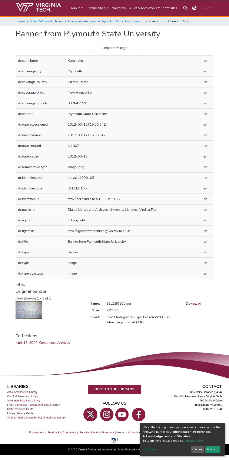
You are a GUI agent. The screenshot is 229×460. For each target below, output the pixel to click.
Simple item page (114, 48)
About (75, 8)
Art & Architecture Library (22, 392)
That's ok (212, 449)
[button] (194, 8)
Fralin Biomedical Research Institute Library (33, 404)
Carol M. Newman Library (22, 396)
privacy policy (194, 441)
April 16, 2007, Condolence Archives (123, 21)
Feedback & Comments (61, 432)
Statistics (170, 8)
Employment (36, 432)
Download (193, 303)
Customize (149, 449)
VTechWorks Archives (46, 21)
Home (20, 21)
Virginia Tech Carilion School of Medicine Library (36, 417)
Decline (197, 449)
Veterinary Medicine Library (23, 400)
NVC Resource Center (20, 409)
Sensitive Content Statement (96, 432)
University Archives (82, 21)
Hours (121, 432)
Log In (205, 8)
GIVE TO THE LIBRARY (114, 389)
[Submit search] (185, 8)
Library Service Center (20, 413)
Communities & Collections (106, 8)
